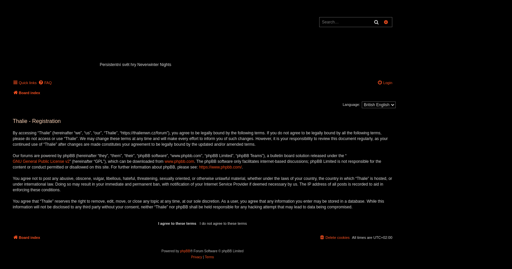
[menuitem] (45, 83)
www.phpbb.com (179, 161)
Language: (351, 105)
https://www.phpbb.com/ (220, 167)
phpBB (185, 251)
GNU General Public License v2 (41, 161)
